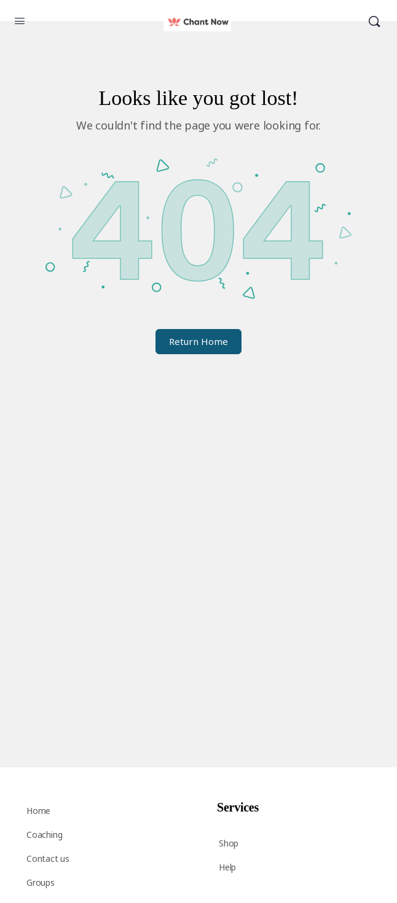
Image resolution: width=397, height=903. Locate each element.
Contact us (47, 858)
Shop (228, 843)
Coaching (44, 834)
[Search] (374, 22)
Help (227, 867)
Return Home (198, 341)
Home (38, 810)
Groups (40, 882)
